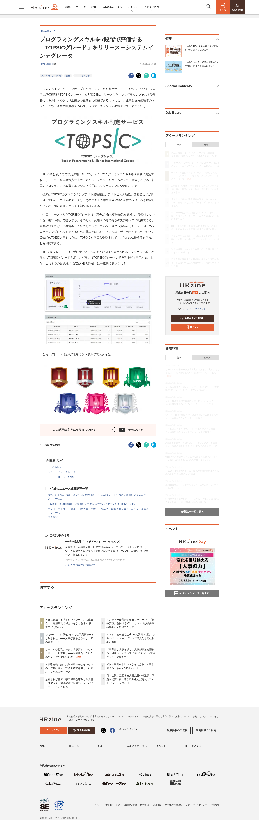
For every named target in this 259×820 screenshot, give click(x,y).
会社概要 (157, 804)
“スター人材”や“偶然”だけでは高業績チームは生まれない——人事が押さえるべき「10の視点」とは (69, 638)
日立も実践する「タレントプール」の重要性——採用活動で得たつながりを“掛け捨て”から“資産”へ (69, 623)
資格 (68, 75)
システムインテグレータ (61, 472)
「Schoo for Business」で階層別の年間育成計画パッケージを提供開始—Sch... (92, 503)
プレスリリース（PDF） (61, 477)
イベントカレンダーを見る (191, 593)
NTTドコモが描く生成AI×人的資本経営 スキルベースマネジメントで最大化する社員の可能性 (131, 638)
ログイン (192, 327)
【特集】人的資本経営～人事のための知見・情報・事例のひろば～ (202, 64)
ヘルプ (98, 804)
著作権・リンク (112, 804)
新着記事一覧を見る (192, 511)
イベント (132, 7)
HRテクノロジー (152, 7)
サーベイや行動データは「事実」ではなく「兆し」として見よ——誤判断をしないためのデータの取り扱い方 (69, 653)
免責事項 (144, 804)
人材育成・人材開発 (51, 75)
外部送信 (215, 804)
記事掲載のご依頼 (177, 730)
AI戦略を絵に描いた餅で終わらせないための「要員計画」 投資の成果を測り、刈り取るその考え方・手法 (69, 668)
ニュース (81, 7)
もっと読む (51, 516)
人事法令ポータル (112, 7)
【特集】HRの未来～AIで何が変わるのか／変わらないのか (201, 48)
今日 (179, 144)
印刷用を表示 (50, 444)
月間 (206, 144)
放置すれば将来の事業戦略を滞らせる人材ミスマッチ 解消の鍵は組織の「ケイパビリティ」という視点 (69, 683)
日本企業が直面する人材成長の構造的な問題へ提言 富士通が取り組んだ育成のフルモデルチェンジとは (130, 679)
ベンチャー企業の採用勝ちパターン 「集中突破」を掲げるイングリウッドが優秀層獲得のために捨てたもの (130, 623)
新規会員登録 (191, 318)
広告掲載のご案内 (206, 730)
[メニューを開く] (21, 7)
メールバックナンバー (192, 309)
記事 (93, 7)
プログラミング (82, 75)
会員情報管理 (130, 804)
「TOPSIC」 (55, 466)
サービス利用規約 (173, 804)
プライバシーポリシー (196, 804)
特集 (68, 7)
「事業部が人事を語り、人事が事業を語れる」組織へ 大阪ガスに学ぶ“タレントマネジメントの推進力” (130, 653)
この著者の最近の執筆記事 (80, 564)
